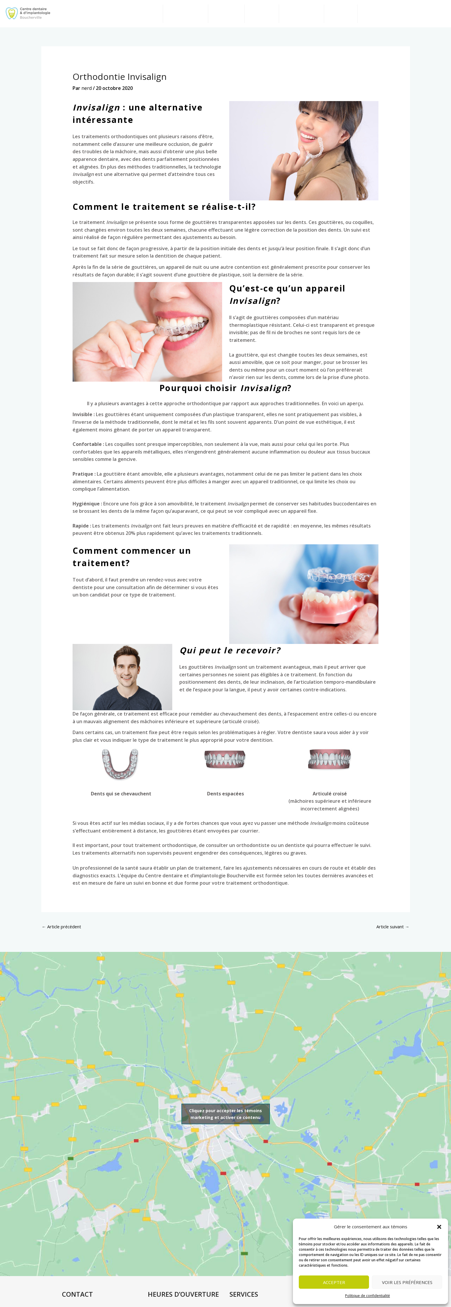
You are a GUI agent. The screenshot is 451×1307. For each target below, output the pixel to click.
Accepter (334, 1282)
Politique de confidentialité (367, 1295)
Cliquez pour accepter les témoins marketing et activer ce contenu (225, 1120)
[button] (439, 1227)
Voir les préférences (407, 1282)
